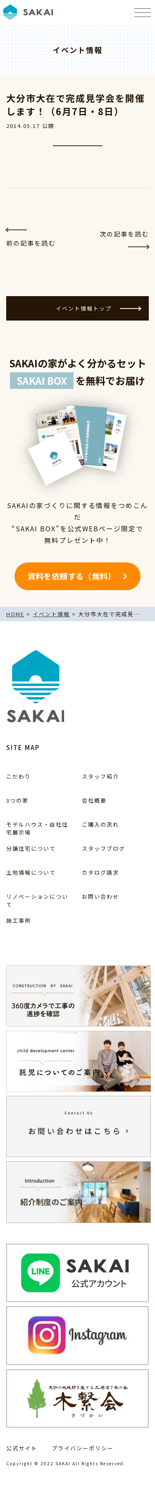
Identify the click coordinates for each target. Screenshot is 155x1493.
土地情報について (31, 872)
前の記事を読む (30, 238)
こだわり (18, 776)
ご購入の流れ (100, 824)
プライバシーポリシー (83, 1448)
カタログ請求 (100, 872)
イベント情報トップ (98, 308)
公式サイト (21, 1448)
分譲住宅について (31, 848)
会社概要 (94, 800)
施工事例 (18, 920)
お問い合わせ (100, 896)
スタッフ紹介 (100, 776)
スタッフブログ (103, 848)
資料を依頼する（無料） (72, 576)
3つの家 (17, 800)
